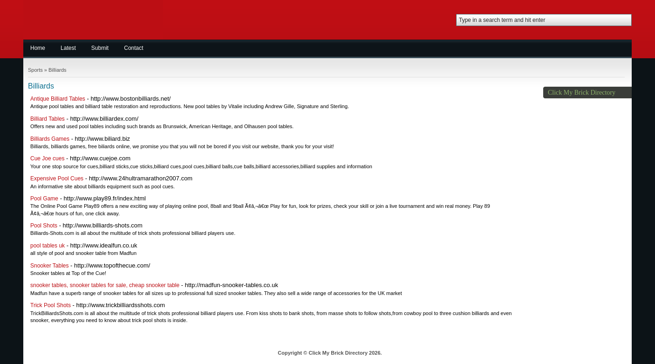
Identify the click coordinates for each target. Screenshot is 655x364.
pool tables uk (47, 245)
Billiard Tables (47, 119)
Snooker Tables (49, 265)
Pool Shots (43, 225)
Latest (68, 48)
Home (37, 48)
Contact (133, 48)
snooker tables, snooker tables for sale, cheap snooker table (104, 285)
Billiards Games (49, 139)
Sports (35, 70)
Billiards (57, 70)
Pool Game (44, 198)
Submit (100, 48)
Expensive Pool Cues (56, 178)
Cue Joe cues (47, 158)
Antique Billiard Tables (57, 99)
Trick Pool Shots (50, 305)
